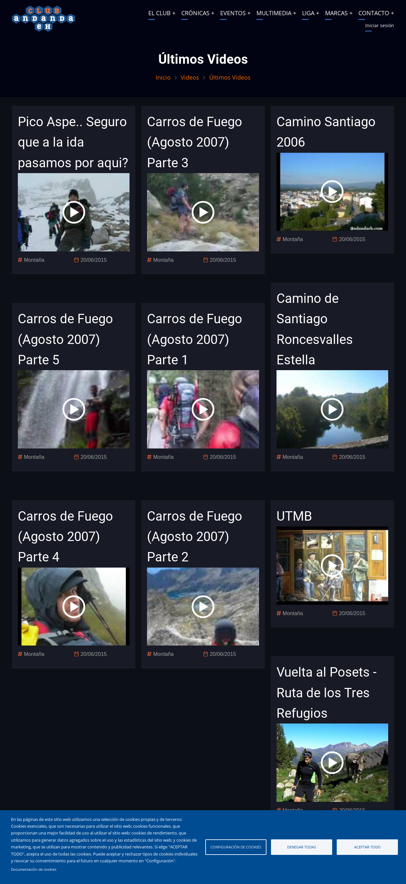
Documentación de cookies (33, 869)
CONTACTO (373, 13)
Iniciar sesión (379, 25)
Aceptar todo (367, 847)
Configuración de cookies (235, 847)
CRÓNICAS (195, 13)
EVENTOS (233, 13)
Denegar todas (301, 847)
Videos (190, 77)
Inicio (163, 77)
